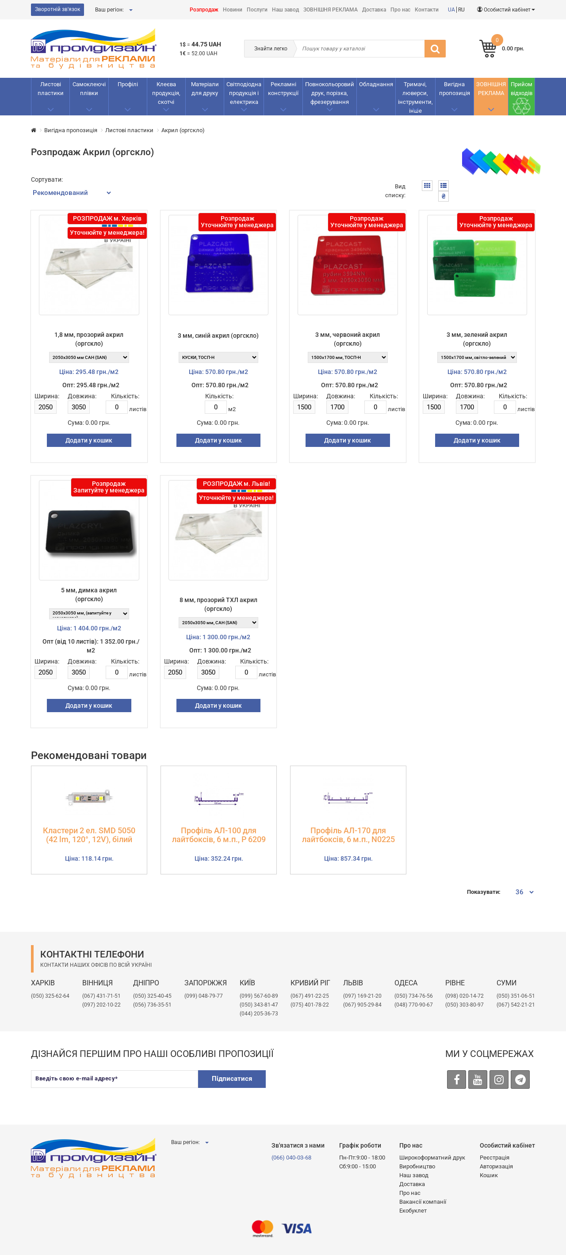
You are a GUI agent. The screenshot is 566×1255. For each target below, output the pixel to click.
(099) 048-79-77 (203, 996)
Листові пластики (51, 88)
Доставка (374, 10)
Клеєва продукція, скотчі (166, 93)
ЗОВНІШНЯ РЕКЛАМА (330, 10)
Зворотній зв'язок (57, 9)
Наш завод (285, 10)
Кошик (489, 1175)
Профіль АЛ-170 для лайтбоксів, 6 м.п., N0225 (348, 835)
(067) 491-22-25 (310, 996)
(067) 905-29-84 (362, 1005)
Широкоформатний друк (432, 1157)
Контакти (427, 10)
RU (461, 10)
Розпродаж (204, 10)
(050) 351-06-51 (516, 996)
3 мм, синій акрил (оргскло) (218, 335)
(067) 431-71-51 (101, 996)
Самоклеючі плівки (89, 88)
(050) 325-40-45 (152, 996)
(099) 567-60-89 (259, 996)
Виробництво (417, 1166)
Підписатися (232, 1079)
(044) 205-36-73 (259, 1014)
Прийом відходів (521, 88)
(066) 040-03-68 (291, 1157)
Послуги (257, 10)
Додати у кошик (88, 440)
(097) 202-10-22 (101, 1005)
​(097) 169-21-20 (362, 996)
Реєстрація (494, 1157)
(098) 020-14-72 (464, 996)
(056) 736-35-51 (152, 1005)
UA (451, 10)
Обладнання (376, 84)
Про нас (400, 10)
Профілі (128, 84)
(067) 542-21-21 (516, 1005)
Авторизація (496, 1166)
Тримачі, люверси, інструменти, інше (415, 97)
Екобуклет (413, 1210)
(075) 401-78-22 (310, 1005)
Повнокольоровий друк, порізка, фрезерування (329, 93)
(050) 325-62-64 (50, 996)
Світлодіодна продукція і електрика (243, 93)
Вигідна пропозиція (454, 88)
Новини (232, 10)
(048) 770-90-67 (413, 1005)
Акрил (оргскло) (183, 130)
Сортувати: (47, 179)
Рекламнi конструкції (283, 88)
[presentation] (342, 1087)
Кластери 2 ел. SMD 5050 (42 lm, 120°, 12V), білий (89, 835)
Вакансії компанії (422, 1201)
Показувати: (484, 892)
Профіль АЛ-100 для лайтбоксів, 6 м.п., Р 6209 (219, 835)
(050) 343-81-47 (259, 1005)
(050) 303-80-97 (464, 1005)
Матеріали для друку (205, 88)
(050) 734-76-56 (413, 996)
